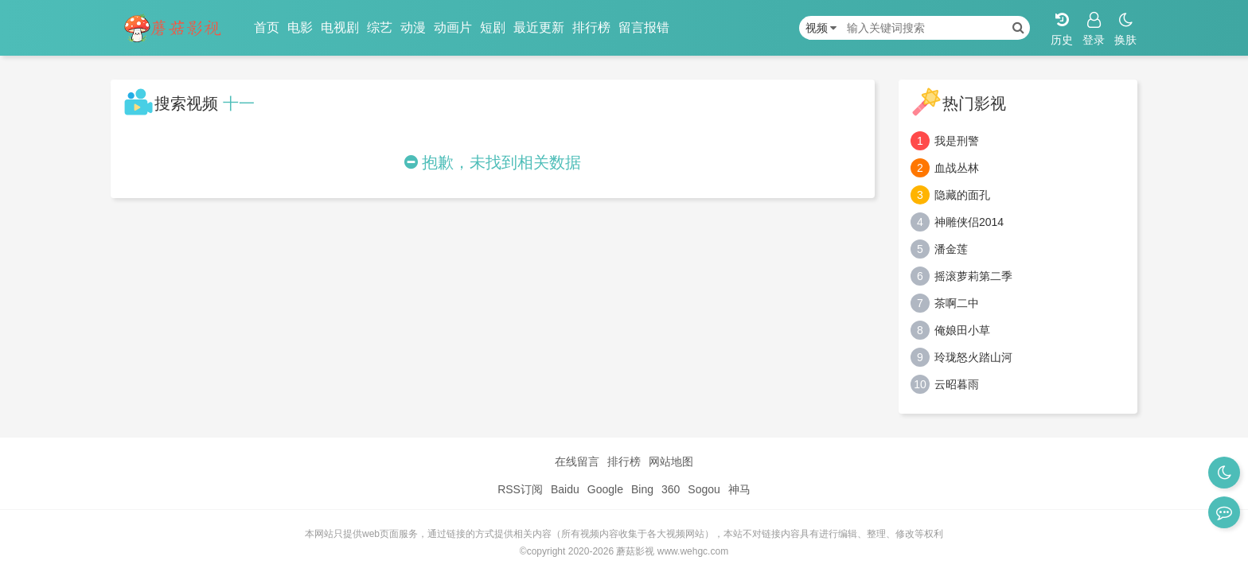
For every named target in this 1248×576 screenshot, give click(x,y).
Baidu (565, 489)
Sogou (704, 489)
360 (670, 489)
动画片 (453, 27)
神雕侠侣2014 (969, 222)
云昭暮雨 (956, 384)
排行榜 (591, 27)
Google (605, 489)
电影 (300, 27)
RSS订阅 (520, 489)
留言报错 (643, 27)
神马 (739, 489)
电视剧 (340, 27)
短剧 (492, 27)
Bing (642, 489)
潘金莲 (951, 249)
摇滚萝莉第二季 (973, 276)
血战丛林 (956, 168)
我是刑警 (956, 140)
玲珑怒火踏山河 (973, 357)
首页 (266, 27)
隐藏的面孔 (962, 195)
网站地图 (671, 461)
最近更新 (538, 27)
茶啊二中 (956, 303)
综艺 (379, 27)
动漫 (413, 27)
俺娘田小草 (962, 330)
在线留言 (577, 461)
